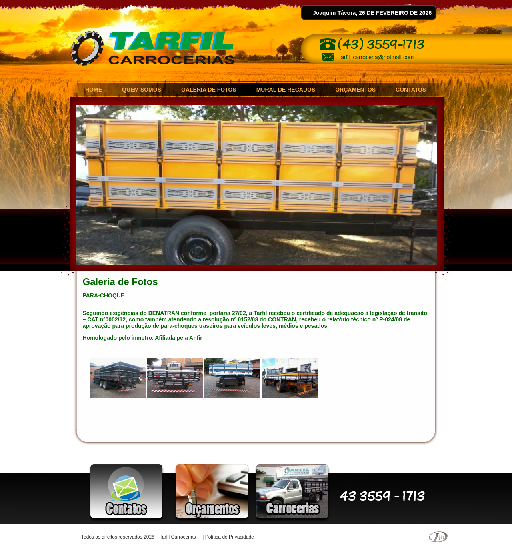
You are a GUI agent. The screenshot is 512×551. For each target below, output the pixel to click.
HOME (93, 89)
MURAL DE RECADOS (286, 89)
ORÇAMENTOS (355, 89)
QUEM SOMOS (141, 89)
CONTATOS (411, 89)
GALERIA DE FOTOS (208, 89)
